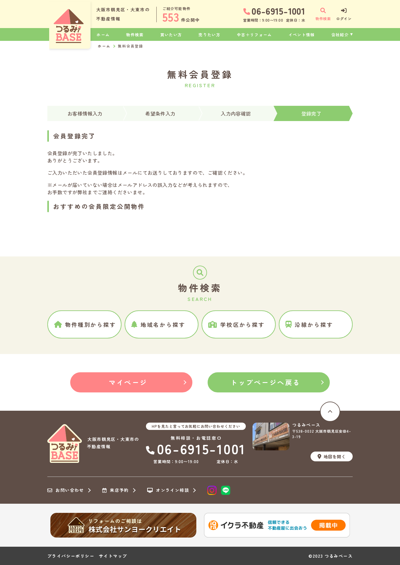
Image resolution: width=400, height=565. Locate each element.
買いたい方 (171, 35)
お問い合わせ (65, 490)
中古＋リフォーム (254, 35)
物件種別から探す (85, 324)
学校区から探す (236, 324)
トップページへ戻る (266, 382)
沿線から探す (309, 324)
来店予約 (115, 490)
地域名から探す (158, 324)
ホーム (103, 35)
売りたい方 (209, 35)
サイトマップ (113, 556)
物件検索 (135, 35)
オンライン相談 (168, 490)
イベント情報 (302, 35)
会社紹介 (340, 35)
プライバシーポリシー (70, 556)
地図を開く (332, 456)
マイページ (128, 382)
